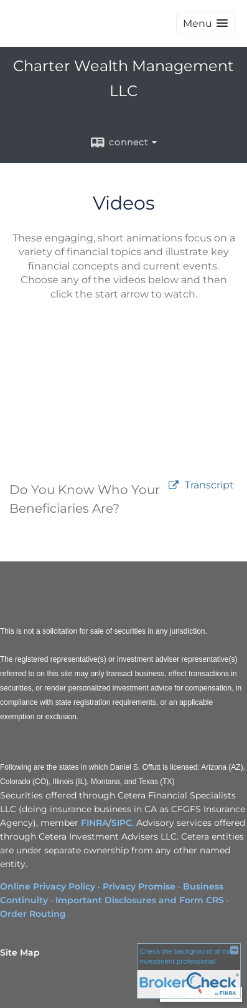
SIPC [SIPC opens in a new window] (121, 822)
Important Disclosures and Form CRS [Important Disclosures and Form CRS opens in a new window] (139, 900)
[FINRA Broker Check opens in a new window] (189, 971)
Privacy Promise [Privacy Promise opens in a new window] (139, 886)
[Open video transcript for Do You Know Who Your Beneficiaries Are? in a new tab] (209, 485)
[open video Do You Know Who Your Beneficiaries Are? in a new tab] (174, 485)
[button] (205, 23)
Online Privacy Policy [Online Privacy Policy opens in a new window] (47, 886)
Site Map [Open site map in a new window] (20, 952)
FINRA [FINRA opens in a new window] (94, 822)
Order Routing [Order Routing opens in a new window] (33, 913)
